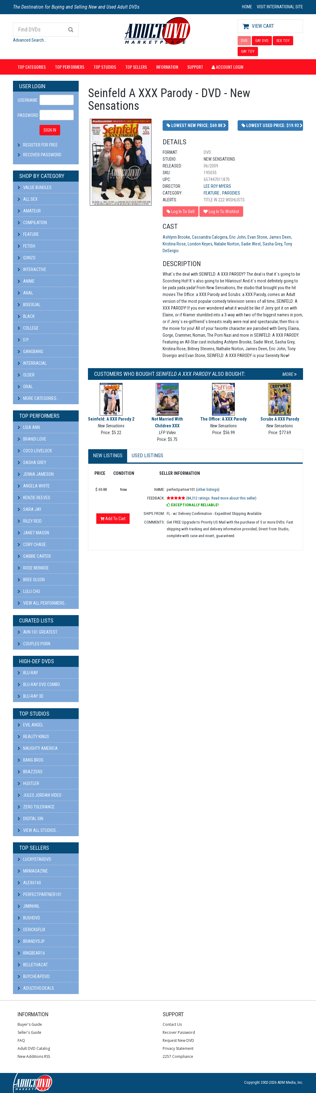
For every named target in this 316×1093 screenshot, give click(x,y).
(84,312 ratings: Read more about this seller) (221, 498)
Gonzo (26, 257)
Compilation (32, 222)
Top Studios (105, 67)
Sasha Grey (32, 462)
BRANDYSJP (31, 941)
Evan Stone (257, 237)
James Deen (280, 237)
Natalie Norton (226, 243)
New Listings (108, 455)
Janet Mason (33, 532)
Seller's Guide (29, 1032)
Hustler (28, 783)
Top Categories (32, 67)
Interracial (32, 363)
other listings (207, 489)
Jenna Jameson (36, 474)
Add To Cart (113, 518)
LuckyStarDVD (34, 859)
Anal (25, 292)
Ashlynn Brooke (176, 237)
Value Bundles (35, 187)
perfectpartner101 (40, 894)
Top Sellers (136, 67)
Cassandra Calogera (209, 237)
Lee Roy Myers (217, 186)
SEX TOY (283, 41)
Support (195, 67)
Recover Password (42, 154)
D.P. (23, 339)
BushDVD (29, 917)
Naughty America (38, 748)
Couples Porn (34, 643)
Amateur (29, 210)
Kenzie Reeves (34, 497)
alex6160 (29, 882)
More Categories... (38, 398)
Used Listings (147, 455)
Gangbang (30, 351)
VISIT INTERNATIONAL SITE (280, 6)
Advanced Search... (30, 40)
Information (167, 67)
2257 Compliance (178, 1056)
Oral (25, 386)
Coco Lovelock (35, 450)
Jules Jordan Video (39, 795)
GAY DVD (261, 41)
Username (26, 100)
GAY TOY (248, 51)
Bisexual (29, 304)
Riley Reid (30, 521)
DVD (244, 41)
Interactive (32, 269)
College (28, 328)
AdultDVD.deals (36, 988)
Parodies (231, 193)
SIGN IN (50, 130)
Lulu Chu (29, 591)
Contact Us (172, 1024)
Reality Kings (33, 736)
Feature (28, 234)
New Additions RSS (34, 1056)
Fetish (26, 246)
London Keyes (200, 243)
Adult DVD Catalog (34, 1048)
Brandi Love (32, 439)
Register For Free (40, 144)
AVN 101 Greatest (37, 632)
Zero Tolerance (36, 806)
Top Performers (69, 67)
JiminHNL (29, 906)
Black (26, 316)
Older (26, 374)
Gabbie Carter (34, 556)
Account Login (227, 67)
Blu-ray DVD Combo (39, 684)
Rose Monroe (33, 567)
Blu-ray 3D (31, 696)
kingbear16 (31, 953)
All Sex (28, 199)
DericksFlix (31, 929)
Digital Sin (30, 818)
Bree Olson (31, 579)
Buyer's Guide (30, 1024)
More (289, 374)
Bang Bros (31, 760)
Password (26, 115)
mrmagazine (33, 871)
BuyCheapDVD (34, 976)
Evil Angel (30, 724)
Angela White (34, 485)
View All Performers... (42, 603)
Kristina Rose (174, 243)
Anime (26, 281)
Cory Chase (32, 544)
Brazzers (30, 771)
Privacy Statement (178, 1048)
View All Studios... (38, 830)
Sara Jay (29, 509)
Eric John (237, 237)
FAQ (21, 1040)
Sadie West (251, 243)
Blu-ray (28, 672)
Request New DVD (178, 1040)
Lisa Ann (29, 427)
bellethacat (33, 964)
